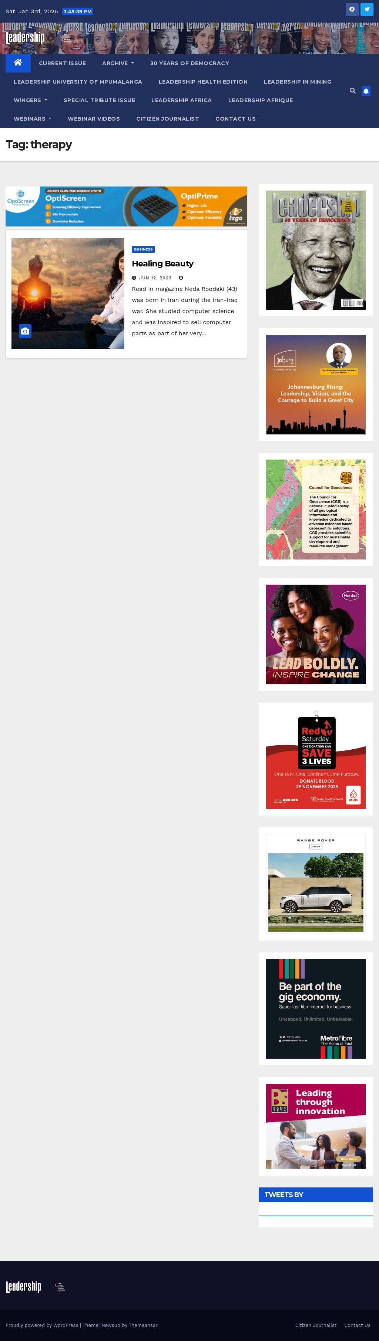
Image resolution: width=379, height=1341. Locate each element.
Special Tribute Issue (99, 100)
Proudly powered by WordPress (43, 1325)
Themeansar (143, 1325)
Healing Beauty (162, 264)
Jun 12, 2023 (155, 277)
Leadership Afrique (260, 100)
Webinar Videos (94, 118)
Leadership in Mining (297, 81)
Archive (118, 63)
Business (143, 249)
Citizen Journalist (167, 118)
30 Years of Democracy (189, 63)
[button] (353, 90)
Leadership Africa (181, 100)
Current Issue (62, 63)
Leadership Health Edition (203, 81)
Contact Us (235, 118)
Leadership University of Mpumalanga (78, 81)
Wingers (30, 100)
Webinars (32, 118)
